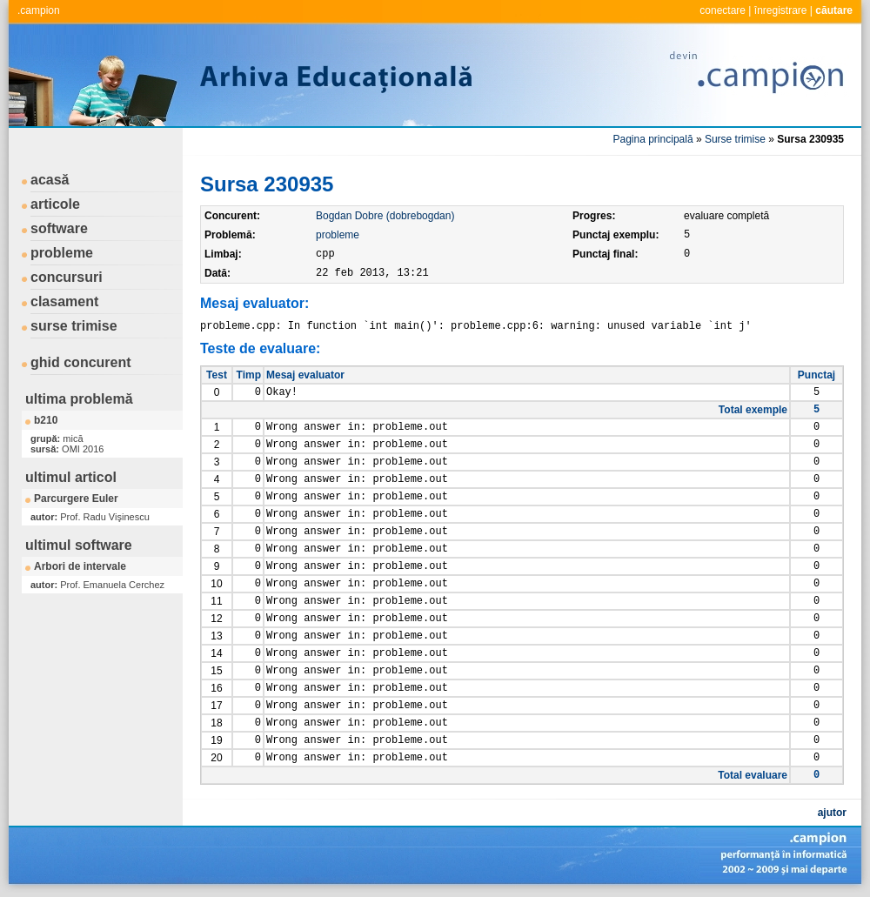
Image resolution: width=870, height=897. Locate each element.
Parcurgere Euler (76, 498)
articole (55, 204)
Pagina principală (653, 139)
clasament (64, 301)
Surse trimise (735, 139)
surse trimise (73, 325)
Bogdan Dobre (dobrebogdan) (385, 216)
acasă (50, 179)
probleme (61, 252)
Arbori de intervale (80, 566)
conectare (722, 10)
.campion (38, 10)
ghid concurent (80, 362)
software (59, 228)
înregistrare (780, 10)
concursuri (66, 277)
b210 (45, 420)
